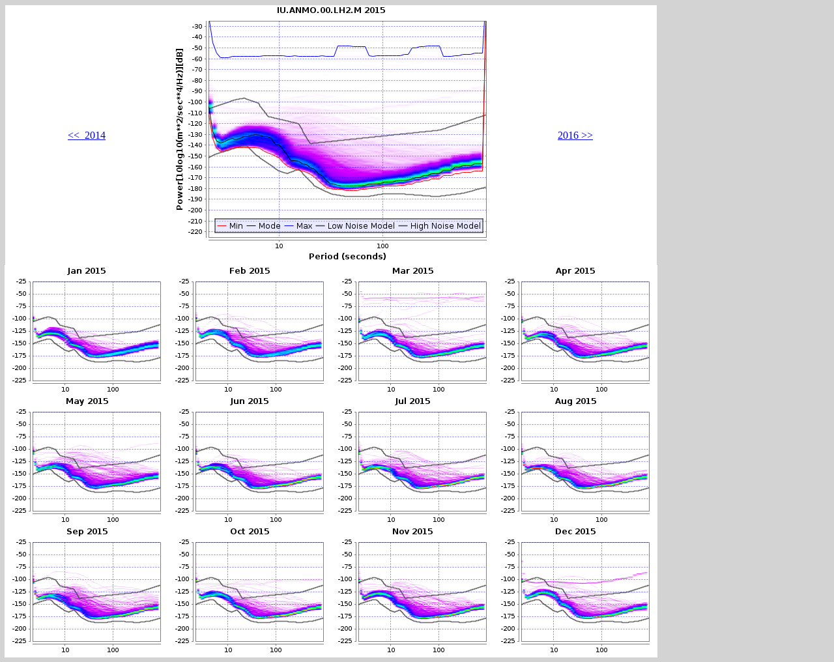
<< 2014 (87, 135)
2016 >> (575, 135)
